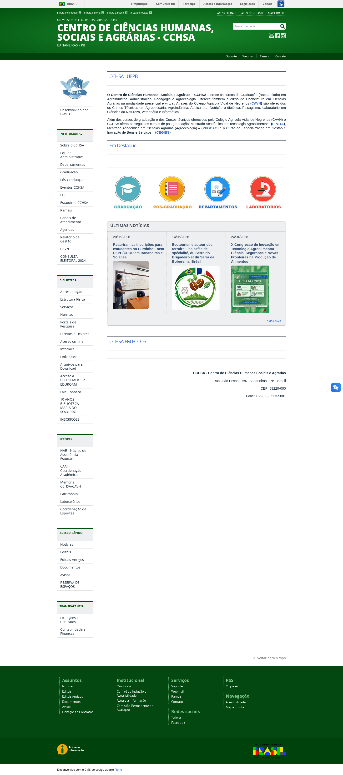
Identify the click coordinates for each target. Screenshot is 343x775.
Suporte (231, 56)
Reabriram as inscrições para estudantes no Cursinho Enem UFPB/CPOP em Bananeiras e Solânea (138, 251)
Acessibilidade (227, 13)
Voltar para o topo (271, 658)
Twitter (176, 717)
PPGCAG (210, 128)
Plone (118, 769)
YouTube (271, 35)
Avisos (66, 707)
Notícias (68, 686)
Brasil (72, 4)
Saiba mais (274, 321)
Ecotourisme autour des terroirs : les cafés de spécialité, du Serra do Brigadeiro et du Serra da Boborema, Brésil (193, 253)
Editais (66, 691)
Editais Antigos (72, 696)
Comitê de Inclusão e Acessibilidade (131, 693)
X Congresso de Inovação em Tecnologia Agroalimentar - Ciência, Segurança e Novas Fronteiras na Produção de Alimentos (255, 253)
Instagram (283, 35)
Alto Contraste (252, 13)
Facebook (277, 35)
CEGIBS (162, 132)
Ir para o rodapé (141, 12)
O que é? (232, 686)
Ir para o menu (94, 12)
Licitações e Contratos (77, 712)
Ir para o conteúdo (69, 12)
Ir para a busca (117, 12)
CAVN (256, 103)
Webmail (248, 56)
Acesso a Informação (131, 701)
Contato (280, 56)
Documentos (71, 702)
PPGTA (278, 124)
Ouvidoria (124, 686)
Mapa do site (277, 13)
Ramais (265, 56)
